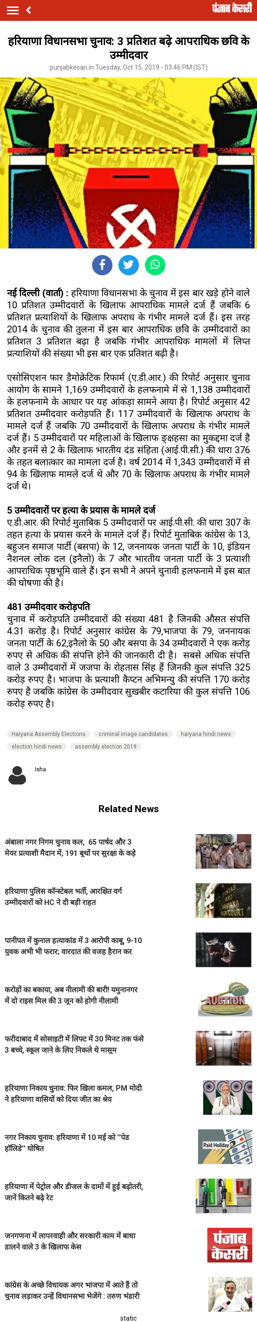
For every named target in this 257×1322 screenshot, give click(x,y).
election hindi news (37, 746)
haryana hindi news (206, 734)
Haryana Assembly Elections (49, 734)
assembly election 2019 (106, 746)
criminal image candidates (133, 734)
